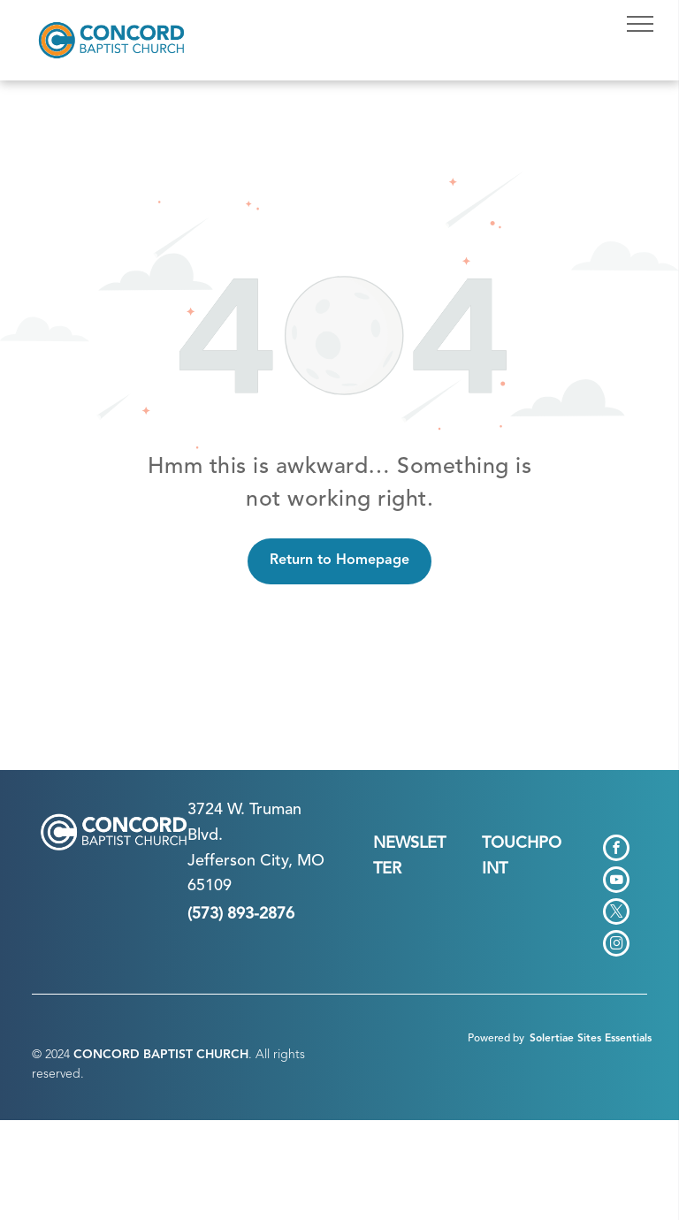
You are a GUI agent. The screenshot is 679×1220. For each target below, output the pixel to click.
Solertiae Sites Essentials (591, 1038)
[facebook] (616, 850)
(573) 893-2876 (240, 914)
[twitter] (616, 913)
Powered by (496, 1038)
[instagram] (616, 945)
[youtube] (616, 881)
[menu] (640, 24)
